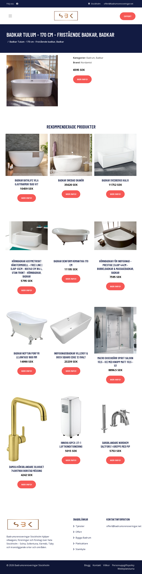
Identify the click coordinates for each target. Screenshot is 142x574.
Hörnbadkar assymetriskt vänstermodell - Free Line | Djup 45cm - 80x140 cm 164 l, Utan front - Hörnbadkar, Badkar (26, 268)
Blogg (87, 565)
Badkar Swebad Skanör (71, 180)
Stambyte (80, 549)
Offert (127, 16)
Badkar (99, 57)
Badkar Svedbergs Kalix (115, 180)
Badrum (90, 57)
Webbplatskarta (126, 568)
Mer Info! (82, 79)
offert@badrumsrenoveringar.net (118, 3)
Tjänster (80, 526)
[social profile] (17, 3)
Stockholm (96, 3)
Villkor (106, 565)
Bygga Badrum (83, 537)
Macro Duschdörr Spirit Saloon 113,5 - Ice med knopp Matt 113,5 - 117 (115, 361)
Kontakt (97, 565)
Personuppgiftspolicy (123, 565)
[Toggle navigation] (10, 16)
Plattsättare (82, 543)
